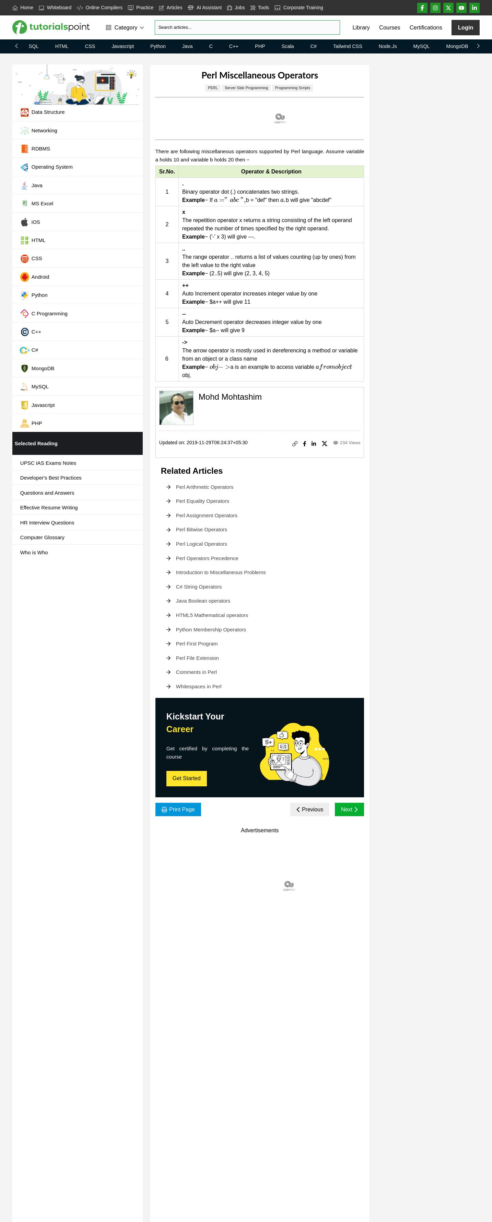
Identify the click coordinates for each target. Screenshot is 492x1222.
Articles (171, 7)
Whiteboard (55, 7)
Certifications (426, 27)
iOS (30, 222)
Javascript (123, 46)
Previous (310, 809)
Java (187, 46)
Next (349, 809)
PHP (260, 46)
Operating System (46, 167)
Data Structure (42, 112)
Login (465, 27)
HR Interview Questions (47, 522)
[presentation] (230, 200)
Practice (140, 7)
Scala (288, 46)
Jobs (236, 7)
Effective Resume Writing (49, 507)
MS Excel (36, 204)
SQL (34, 46)
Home (22, 7)
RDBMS (35, 149)
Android (34, 277)
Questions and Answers (47, 493)
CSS (90, 46)
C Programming (44, 313)
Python (158, 46)
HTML (62, 46)
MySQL (421, 46)
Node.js (388, 46)
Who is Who (34, 552)
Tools (259, 7)
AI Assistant (205, 7)
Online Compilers (99, 7)
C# (314, 46)
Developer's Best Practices (51, 478)
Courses (389, 27)
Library (361, 27)
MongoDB (457, 46)
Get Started (187, 778)
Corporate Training (298, 7)
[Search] (247, 27)
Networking (38, 130)
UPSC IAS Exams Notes (48, 463)
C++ (233, 46)
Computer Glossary (42, 537)
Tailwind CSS (347, 46)
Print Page (178, 809)
